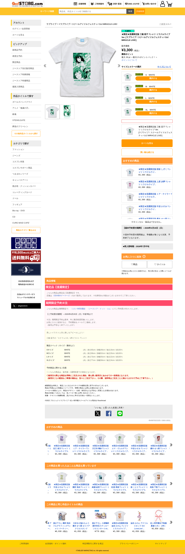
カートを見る (18, 35)
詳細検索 (140, 11)
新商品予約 (17, 50)
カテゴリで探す (21, 143)
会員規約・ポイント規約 (55, 544)
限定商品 (16, 62)
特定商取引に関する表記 (93, 544)
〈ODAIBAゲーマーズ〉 (61, 296)
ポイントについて (129, 60)
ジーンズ (16, 155)
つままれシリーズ (20, 174)
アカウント (18, 22)
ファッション (18, 149)
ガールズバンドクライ (22, 102)
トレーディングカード (22, 192)
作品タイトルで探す (23, 96)
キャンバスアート (20, 180)
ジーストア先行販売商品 (23, 68)
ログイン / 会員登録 (21, 29)
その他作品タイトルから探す (26, 134)
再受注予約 (17, 56)
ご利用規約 (24, 544)
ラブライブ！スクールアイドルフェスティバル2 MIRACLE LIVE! (88, 24)
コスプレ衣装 (18, 161)
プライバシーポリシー (129, 544)
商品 (134, 264)
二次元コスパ (165, 24)
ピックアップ (20, 44)
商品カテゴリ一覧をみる (26, 230)
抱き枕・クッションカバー (24, 186)
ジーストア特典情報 (21, 74)
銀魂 (14, 114)
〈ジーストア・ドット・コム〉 (99, 309)
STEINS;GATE (18, 120)
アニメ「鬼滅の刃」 (21, 108)
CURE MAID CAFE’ (21, 223)
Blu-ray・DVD (18, 210)
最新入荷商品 (18, 87)
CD (13, 217)
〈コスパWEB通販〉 (78, 309)
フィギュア (17, 204)
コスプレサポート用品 (22, 168)
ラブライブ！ (52, 24)
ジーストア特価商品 (21, 80)
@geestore (20, 306)
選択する (153, 78)
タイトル (160, 264)
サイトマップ (161, 544)
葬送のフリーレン (20, 126)
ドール (15, 198)
